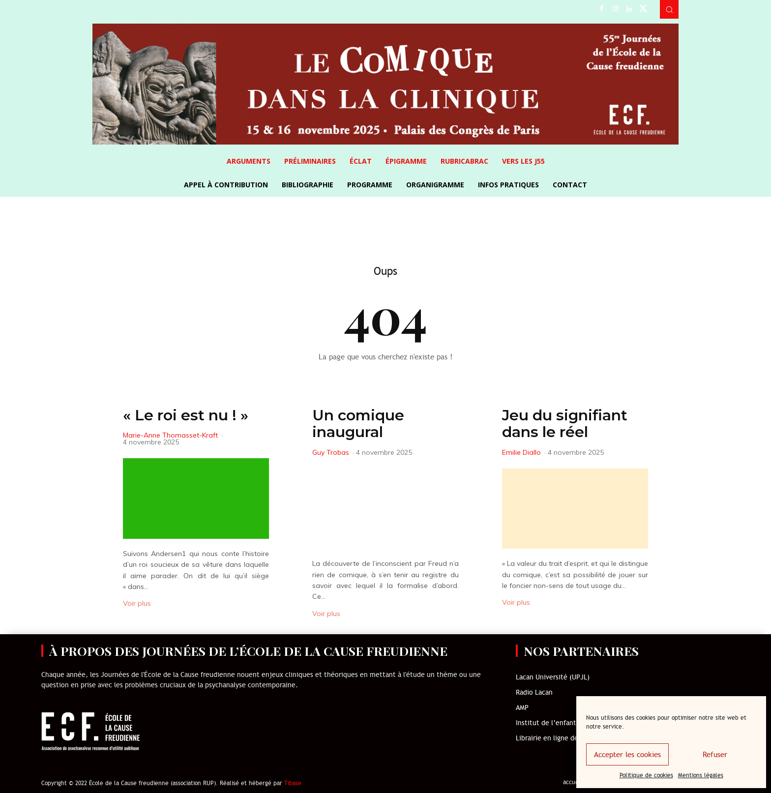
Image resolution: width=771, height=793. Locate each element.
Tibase (292, 783)
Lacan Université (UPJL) (553, 677)
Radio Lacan (534, 692)
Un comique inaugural (358, 423)
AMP (522, 708)
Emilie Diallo (521, 452)
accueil (572, 782)
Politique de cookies (646, 775)
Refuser (715, 754)
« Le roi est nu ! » (185, 415)
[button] (669, 9)
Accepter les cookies (627, 754)
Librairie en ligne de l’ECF (556, 738)
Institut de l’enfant (546, 723)
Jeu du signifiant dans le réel (564, 423)
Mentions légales (700, 775)
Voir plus (137, 603)
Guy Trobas (330, 452)
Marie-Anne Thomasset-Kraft (170, 435)
